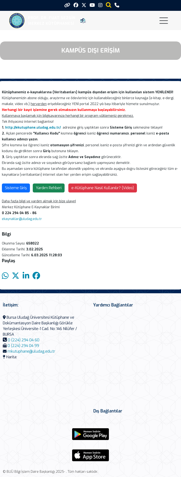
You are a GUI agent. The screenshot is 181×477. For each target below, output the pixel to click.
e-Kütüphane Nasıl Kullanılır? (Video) (102, 187)
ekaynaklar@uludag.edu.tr (22, 219)
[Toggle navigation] (164, 20)
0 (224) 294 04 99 (23, 345)
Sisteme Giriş (16, 187)
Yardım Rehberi (49, 187)
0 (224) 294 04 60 (23, 340)
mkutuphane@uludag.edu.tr (31, 351)
